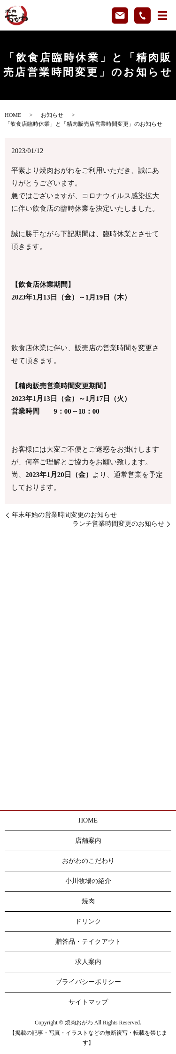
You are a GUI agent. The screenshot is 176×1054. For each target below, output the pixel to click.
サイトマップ (88, 1002)
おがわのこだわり (88, 860)
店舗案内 (88, 840)
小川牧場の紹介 (88, 881)
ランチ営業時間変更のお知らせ (118, 523)
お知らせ (52, 115)
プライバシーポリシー (88, 981)
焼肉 (88, 901)
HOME (13, 115)
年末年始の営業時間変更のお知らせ (64, 514)
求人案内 (88, 961)
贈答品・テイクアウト (88, 941)
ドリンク (88, 921)
